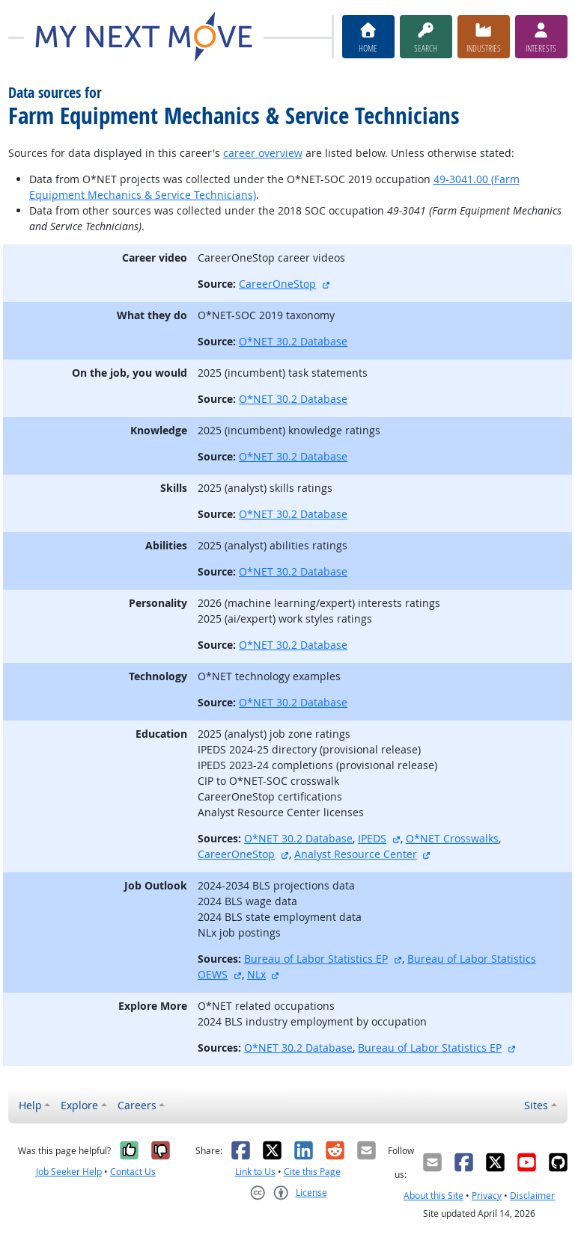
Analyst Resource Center (355, 854)
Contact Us (133, 1171)
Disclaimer (532, 1195)
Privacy (487, 1195)
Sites (536, 1105)
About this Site (433, 1195)
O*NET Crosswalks (452, 838)
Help (30, 1105)
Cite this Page (312, 1171)
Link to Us (255, 1171)
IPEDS (372, 838)
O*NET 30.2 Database (293, 341)
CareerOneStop (277, 284)
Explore (79, 1105)
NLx (256, 974)
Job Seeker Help (69, 1171)
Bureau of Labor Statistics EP (316, 959)
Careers (137, 1105)
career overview (262, 153)
